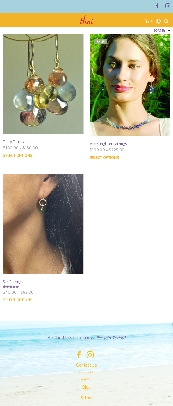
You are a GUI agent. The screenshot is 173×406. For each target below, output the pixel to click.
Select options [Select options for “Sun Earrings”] (17, 300)
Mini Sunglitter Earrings (108, 143)
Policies (86, 372)
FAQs (86, 379)
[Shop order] (145, 30)
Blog (86, 387)
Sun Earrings (13, 281)
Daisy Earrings (14, 141)
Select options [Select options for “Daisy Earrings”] (17, 155)
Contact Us (86, 365)
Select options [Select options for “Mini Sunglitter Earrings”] (104, 157)
